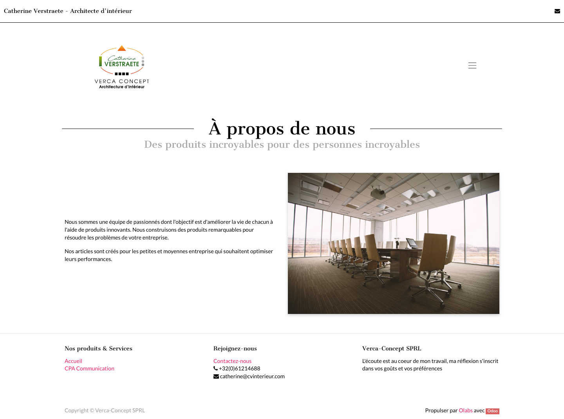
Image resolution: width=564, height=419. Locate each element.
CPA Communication (89, 368)
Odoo (492, 411)
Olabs (466, 410)
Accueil (73, 360)
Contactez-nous (232, 360)
